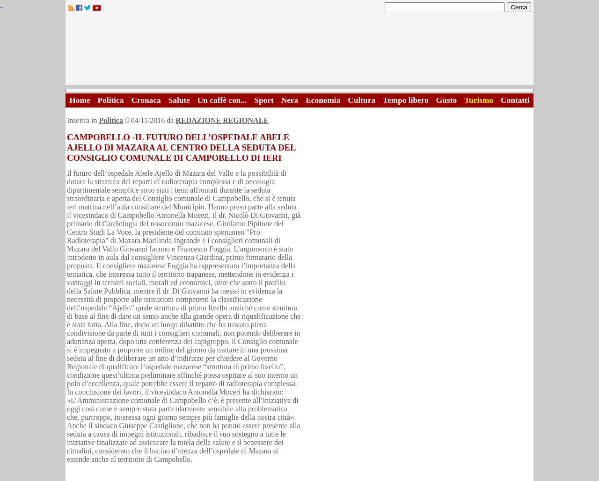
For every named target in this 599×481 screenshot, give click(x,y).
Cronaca (146, 100)
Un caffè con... (222, 100)
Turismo (478, 100)
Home (79, 100)
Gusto (446, 100)
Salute (179, 100)
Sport (263, 100)
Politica (111, 100)
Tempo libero (406, 100)
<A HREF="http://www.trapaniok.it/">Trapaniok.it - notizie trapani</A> (299, 51)
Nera (290, 100)
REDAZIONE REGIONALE (222, 120)
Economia (323, 100)
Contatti (515, 100)
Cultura (361, 100)
